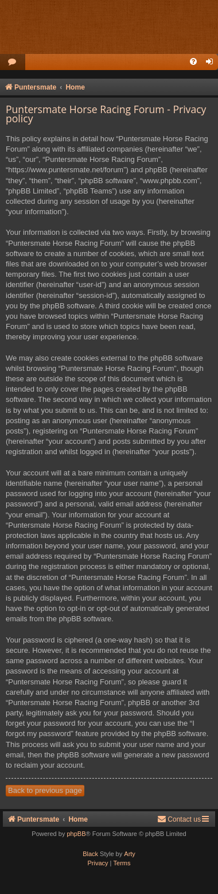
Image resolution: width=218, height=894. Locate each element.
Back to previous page (45, 790)
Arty (129, 853)
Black (90, 853)
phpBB (76, 833)
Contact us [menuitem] (179, 819)
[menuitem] (13, 62)
